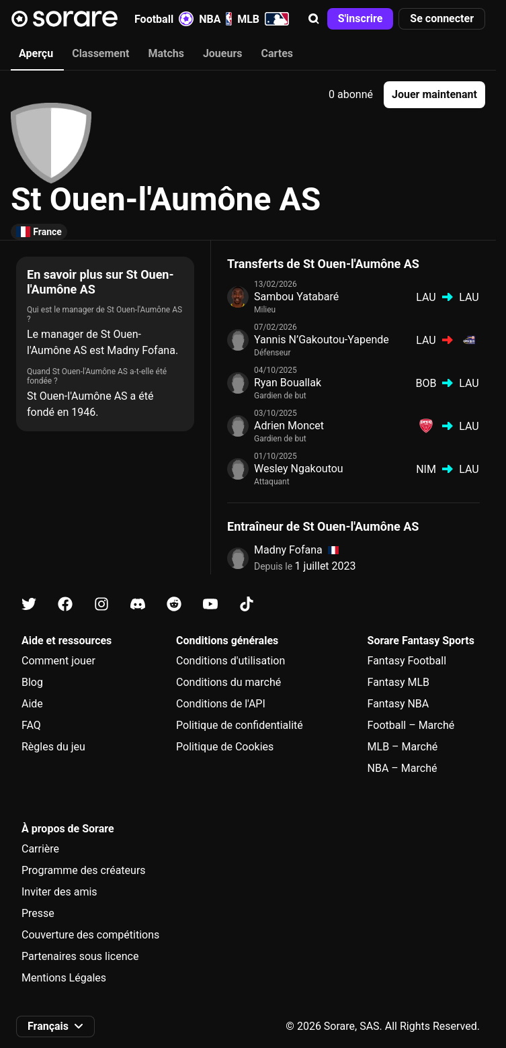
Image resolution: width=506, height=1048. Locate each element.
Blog (32, 682)
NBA (215, 19)
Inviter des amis (59, 891)
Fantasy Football (407, 660)
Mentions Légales (64, 977)
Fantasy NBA (398, 703)
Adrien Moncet (289, 425)
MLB (263, 19)
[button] (313, 18)
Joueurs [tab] (223, 53)
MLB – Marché (403, 746)
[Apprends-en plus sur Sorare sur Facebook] (65, 604)
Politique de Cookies (224, 746)
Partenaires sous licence (80, 956)
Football (164, 18)
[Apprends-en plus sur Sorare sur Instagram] (101, 604)
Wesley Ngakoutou (298, 468)
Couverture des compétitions (90, 934)
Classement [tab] (100, 53)
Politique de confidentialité (239, 725)
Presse (38, 913)
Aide (32, 703)
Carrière (40, 848)
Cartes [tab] (277, 53)
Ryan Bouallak (287, 382)
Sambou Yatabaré (296, 296)
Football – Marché (411, 725)
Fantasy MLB (398, 682)
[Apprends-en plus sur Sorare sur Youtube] (210, 604)
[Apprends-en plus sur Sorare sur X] (29, 604)
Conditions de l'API (220, 703)
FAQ (31, 725)
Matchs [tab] (166, 53)
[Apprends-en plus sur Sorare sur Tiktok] (246, 604)
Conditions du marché (228, 682)
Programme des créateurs (84, 870)
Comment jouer (58, 660)
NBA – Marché (402, 768)
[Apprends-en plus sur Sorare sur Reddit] (174, 604)
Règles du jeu (53, 746)
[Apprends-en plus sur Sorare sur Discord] (138, 604)
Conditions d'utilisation (230, 660)
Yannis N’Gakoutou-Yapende (321, 339)
